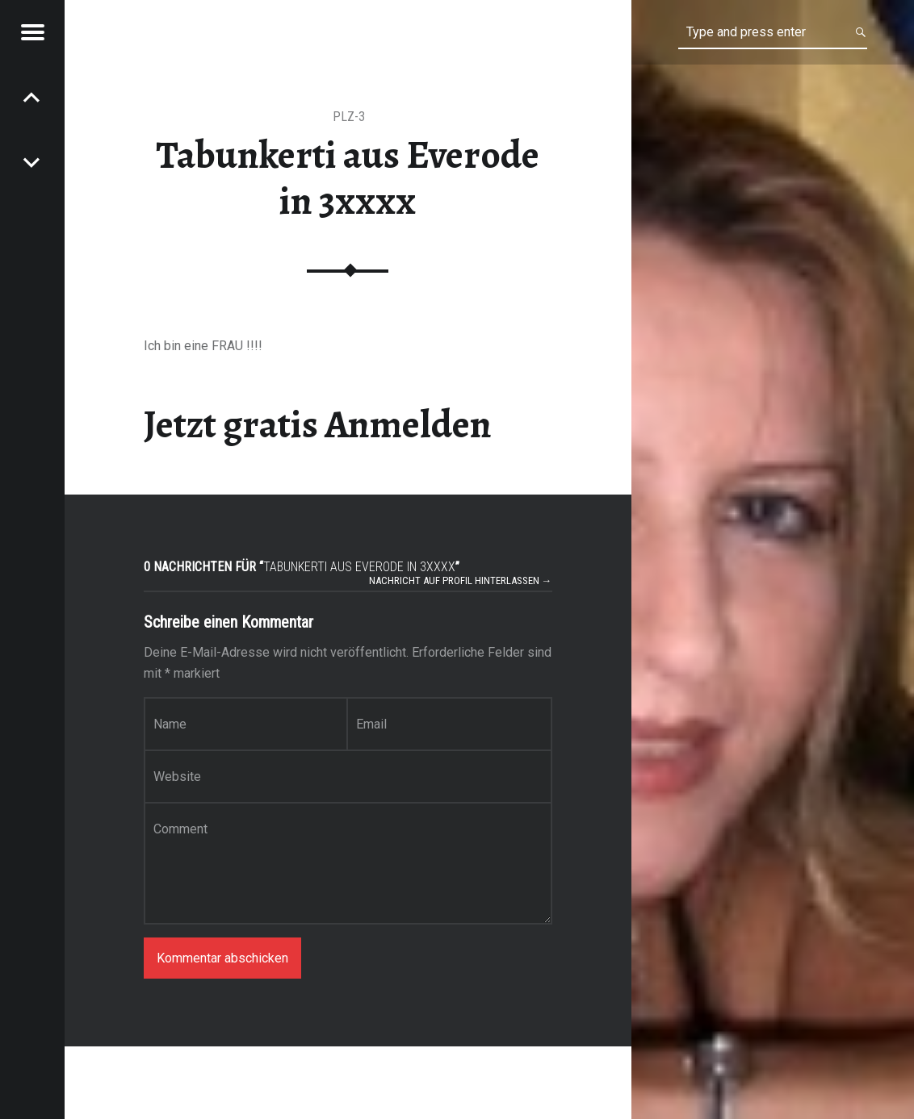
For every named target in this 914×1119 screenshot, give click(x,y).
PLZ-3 (349, 116)
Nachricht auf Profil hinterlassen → (460, 580)
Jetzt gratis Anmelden (318, 424)
